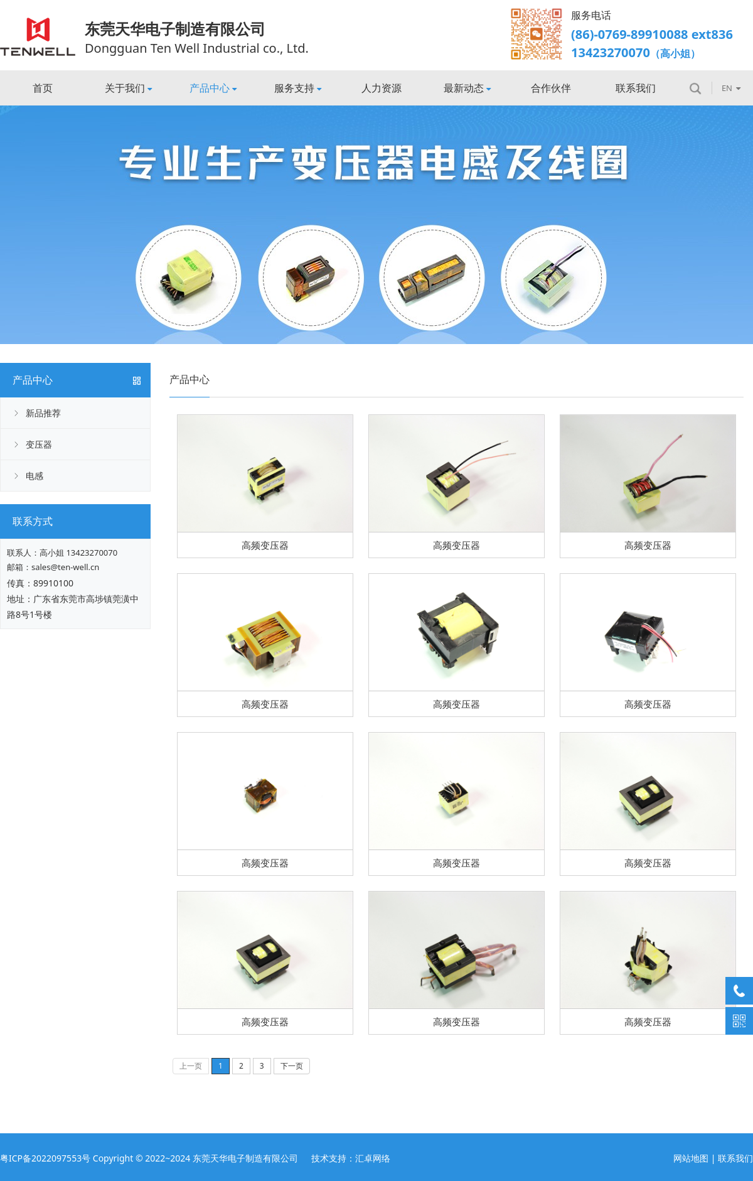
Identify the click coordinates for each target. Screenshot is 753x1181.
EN (731, 88)
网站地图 (690, 1158)
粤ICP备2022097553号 (45, 1158)
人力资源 (381, 88)
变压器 (39, 444)
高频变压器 (265, 545)
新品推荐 (43, 413)
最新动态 (467, 88)
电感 (34, 476)
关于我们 (128, 88)
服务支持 (297, 88)
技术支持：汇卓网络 (350, 1158)
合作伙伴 (551, 88)
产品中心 (213, 88)
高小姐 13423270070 (78, 552)
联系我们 (636, 88)
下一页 (291, 1065)
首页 (43, 88)
